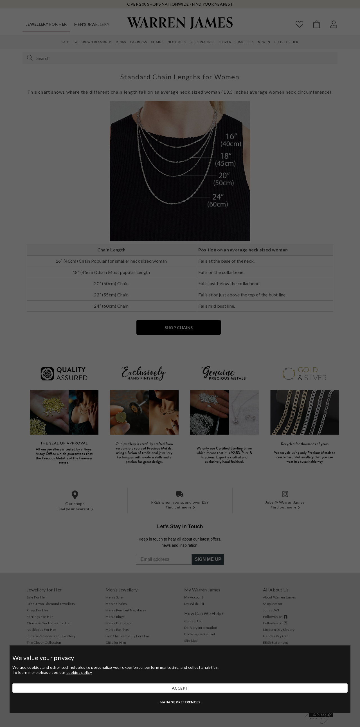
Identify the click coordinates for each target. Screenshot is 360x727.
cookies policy (79, 672)
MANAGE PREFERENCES (179, 702)
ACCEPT (180, 688)
